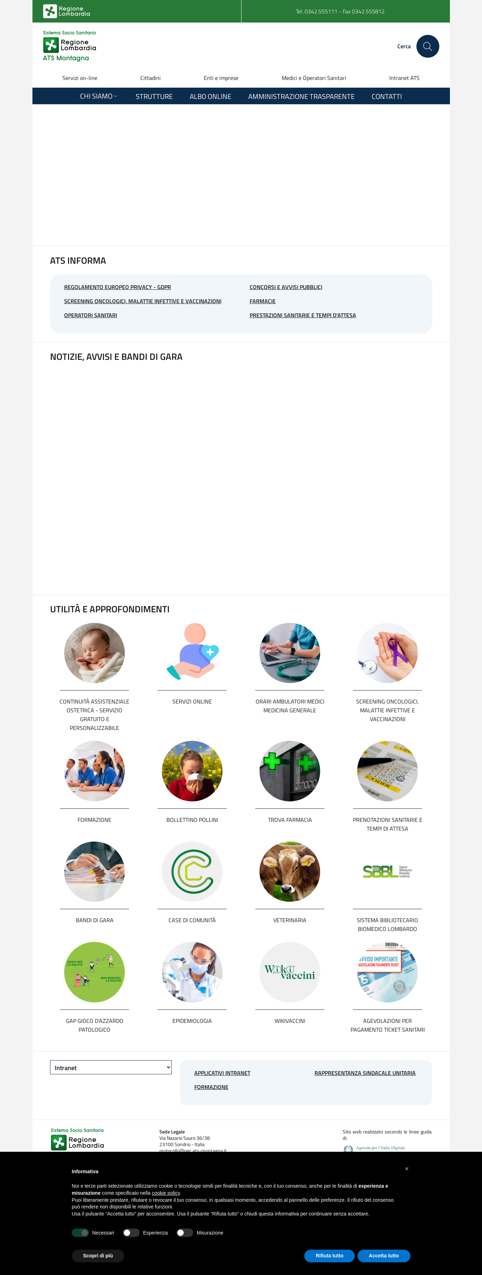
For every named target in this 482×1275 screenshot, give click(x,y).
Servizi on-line (79, 78)
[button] (407, 1168)
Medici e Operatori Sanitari (314, 78)
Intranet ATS (404, 78)
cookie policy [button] (166, 1193)
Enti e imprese (221, 78)
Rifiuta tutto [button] (329, 1255)
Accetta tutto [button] (384, 1255)
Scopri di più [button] (98, 1255)
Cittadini (150, 78)
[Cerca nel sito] (427, 46)
